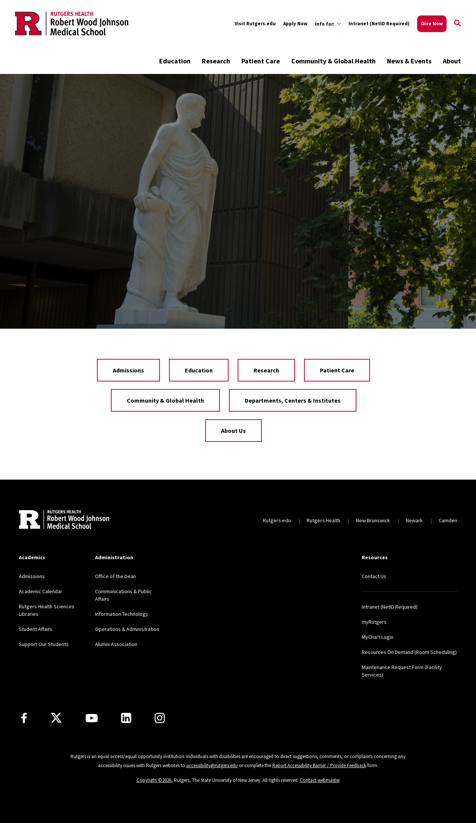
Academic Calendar (40, 591)
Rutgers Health (323, 520)
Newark (414, 520)
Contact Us (374, 576)
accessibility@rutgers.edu (212, 765)
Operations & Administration (127, 629)
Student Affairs (35, 629)
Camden (448, 520)
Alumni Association (116, 644)
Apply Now (295, 23)
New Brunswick (373, 520)
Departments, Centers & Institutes (293, 400)
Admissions (128, 370)
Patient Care (260, 61)
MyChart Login (377, 637)
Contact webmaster (320, 780)
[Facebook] (24, 718)
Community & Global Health (333, 61)
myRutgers (374, 621)
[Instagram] (160, 718)
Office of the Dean (115, 576)
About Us (233, 430)
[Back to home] (64, 520)
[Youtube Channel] (92, 718)
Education (174, 61)
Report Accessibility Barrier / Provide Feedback (319, 765)
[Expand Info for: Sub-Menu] (328, 24)
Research (216, 61)
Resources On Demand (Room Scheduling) (409, 652)
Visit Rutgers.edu (255, 23)
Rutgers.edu (277, 520)
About (452, 61)
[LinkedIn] (126, 718)
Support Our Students (44, 644)
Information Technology (121, 614)
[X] (56, 718)
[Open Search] (457, 23)
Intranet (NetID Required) (379, 23)
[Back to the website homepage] (71, 23)
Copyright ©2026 (154, 780)
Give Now (432, 23)
